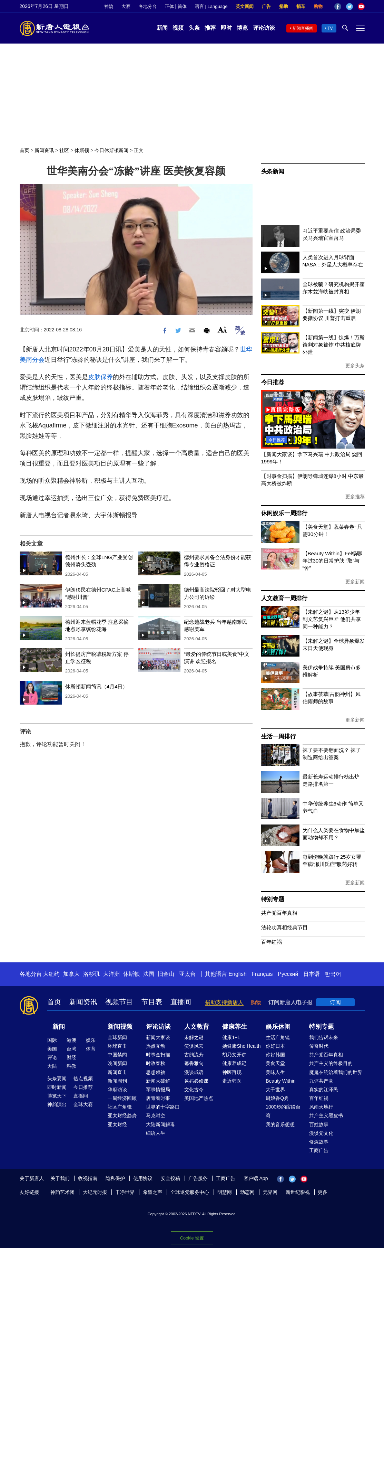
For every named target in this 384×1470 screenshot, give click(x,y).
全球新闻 (117, 1037)
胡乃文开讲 (234, 1054)
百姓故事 (318, 1124)
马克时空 (155, 1115)
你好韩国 (275, 1054)
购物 (318, 6)
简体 (182, 6)
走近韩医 (232, 1081)
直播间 (180, 1002)
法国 (148, 974)
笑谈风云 (194, 1046)
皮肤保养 (100, 377)
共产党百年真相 (279, 913)
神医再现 (232, 1072)
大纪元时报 (95, 1192)
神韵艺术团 (62, 1192)
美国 (52, 1049)
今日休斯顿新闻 (111, 150)
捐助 (283, 6)
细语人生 (155, 1133)
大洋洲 (111, 974)
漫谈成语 (194, 1072)
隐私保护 (115, 1178)
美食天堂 (275, 1063)
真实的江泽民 (323, 1089)
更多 (322, 1192)
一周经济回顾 (122, 1098)
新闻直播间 (303, 28)
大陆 (52, 1066)
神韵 (108, 6)
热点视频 (83, 1078)
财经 (71, 1057)
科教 (71, 1066)
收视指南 (87, 1178)
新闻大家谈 (158, 1037)
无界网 (270, 1192)
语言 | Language (211, 6)
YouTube (361, 6)
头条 (194, 28)
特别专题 (272, 899)
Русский (288, 974)
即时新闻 (57, 1087)
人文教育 (196, 1026)
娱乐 (91, 1040)
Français (262, 974)
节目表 (151, 1002)
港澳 (71, 1040)
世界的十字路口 (163, 1107)
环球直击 (117, 1046)
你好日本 (275, 1046)
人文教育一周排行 (284, 598)
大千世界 (275, 1089)
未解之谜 (194, 1037)
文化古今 (194, 1089)
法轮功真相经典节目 (284, 927)
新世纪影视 (298, 1192)
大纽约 (51, 974)
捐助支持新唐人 (224, 1002)
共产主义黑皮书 (326, 1115)
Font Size (222, 329)
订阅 (335, 1002)
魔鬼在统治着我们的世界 (335, 1072)
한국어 (333, 974)
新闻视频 (120, 1026)
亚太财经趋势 (122, 1115)
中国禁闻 (117, 1054)
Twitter (349, 6)
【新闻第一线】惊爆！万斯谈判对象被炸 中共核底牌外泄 (334, 344)
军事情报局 (158, 1089)
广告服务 (198, 1178)
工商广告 (318, 1150)
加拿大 (71, 974)
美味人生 (275, 1072)
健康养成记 (234, 1063)
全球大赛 (83, 1104)
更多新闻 (355, 581)
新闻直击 (117, 1072)
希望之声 (152, 1192)
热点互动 (155, 1046)
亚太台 (187, 974)
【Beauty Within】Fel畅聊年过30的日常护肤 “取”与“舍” (332, 560)
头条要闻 (57, 1078)
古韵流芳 (194, 1054)
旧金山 (166, 974)
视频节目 (119, 1002)
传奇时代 (318, 1046)
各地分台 (148, 6)
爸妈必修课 (196, 1081)
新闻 (162, 28)
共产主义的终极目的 (331, 1063)
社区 (64, 150)
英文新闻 (245, 6)
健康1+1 (231, 1037)
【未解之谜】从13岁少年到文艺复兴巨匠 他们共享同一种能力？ (332, 619)
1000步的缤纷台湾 (283, 1111)
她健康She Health (241, 1046)
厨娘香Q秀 (277, 1098)
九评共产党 (321, 1081)
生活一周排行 (278, 736)
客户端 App (256, 1178)
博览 (242, 28)
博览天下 (57, 1096)
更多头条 (355, 365)
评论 (52, 1057)
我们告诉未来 (323, 1037)
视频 (178, 28)
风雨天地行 (321, 1107)
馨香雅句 (194, 1063)
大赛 (125, 6)
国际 (52, 1040)
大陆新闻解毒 (160, 1124)
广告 (266, 6)
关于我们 (60, 1178)
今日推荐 (272, 382)
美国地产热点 (198, 1098)
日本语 (311, 974)
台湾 (71, 1049)
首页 (24, 150)
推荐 (210, 28)
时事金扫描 (158, 1054)
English (237, 974)
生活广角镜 (278, 1037)
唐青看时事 (158, 1098)
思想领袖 (155, 1072)
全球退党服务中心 (189, 1192)
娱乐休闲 (278, 1026)
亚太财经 (117, 1124)
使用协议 (142, 1178)
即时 (226, 28)
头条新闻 (272, 171)
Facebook (337, 6)
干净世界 (125, 1192)
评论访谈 (264, 28)
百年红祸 (271, 942)
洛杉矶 (91, 974)
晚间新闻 (117, 1063)
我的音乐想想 (280, 1124)
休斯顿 (82, 150)
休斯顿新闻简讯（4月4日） (96, 686)
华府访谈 (117, 1089)
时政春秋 (155, 1063)
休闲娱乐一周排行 (284, 513)
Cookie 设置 (192, 1238)
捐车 (300, 6)
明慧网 (224, 1192)
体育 (91, 1049)
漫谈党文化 (321, 1133)
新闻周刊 (117, 1081)
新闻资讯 (44, 150)
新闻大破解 (158, 1081)
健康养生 (234, 1026)
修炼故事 (318, 1141)
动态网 (247, 1192)
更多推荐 (355, 496)
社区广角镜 (120, 1107)
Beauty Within (280, 1081)
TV (330, 28)
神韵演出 (57, 1104)
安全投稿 (170, 1178)
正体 (169, 6)
